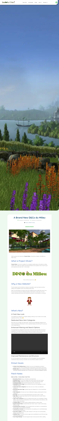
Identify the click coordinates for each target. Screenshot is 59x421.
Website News (31, 222)
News (27, 222)
